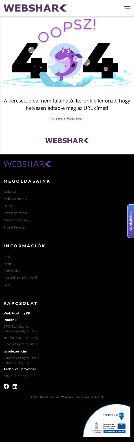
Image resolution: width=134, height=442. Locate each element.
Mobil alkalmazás (15, 198)
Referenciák (12, 270)
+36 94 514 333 (26, 337)
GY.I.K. (8, 285)
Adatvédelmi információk (21, 277)
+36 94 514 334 (15, 376)
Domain (9, 206)
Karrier (8, 263)
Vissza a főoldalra (67, 119)
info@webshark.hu (25, 344)
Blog (7, 256)
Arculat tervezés (15, 227)
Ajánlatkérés (131, 221)
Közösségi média (15, 213)
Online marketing (16, 220)
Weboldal (10, 191)
